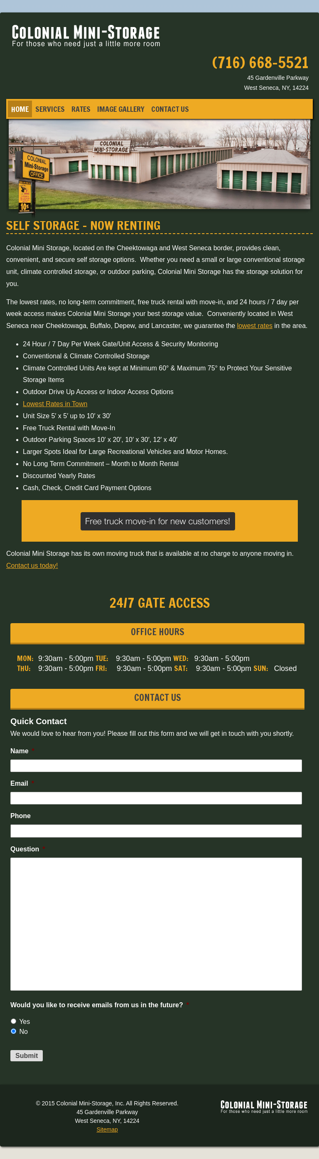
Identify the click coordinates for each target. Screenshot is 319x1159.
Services (50, 109)
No (23, 1031)
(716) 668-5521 (260, 62)
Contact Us (170, 109)
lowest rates (254, 325)
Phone (20, 815)
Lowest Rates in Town (55, 403)
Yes (24, 1021)
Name (22, 751)
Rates (81, 109)
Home (20, 109)
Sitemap (107, 1129)
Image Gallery (121, 109)
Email (22, 783)
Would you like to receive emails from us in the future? (99, 1005)
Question (27, 849)
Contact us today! (32, 565)
